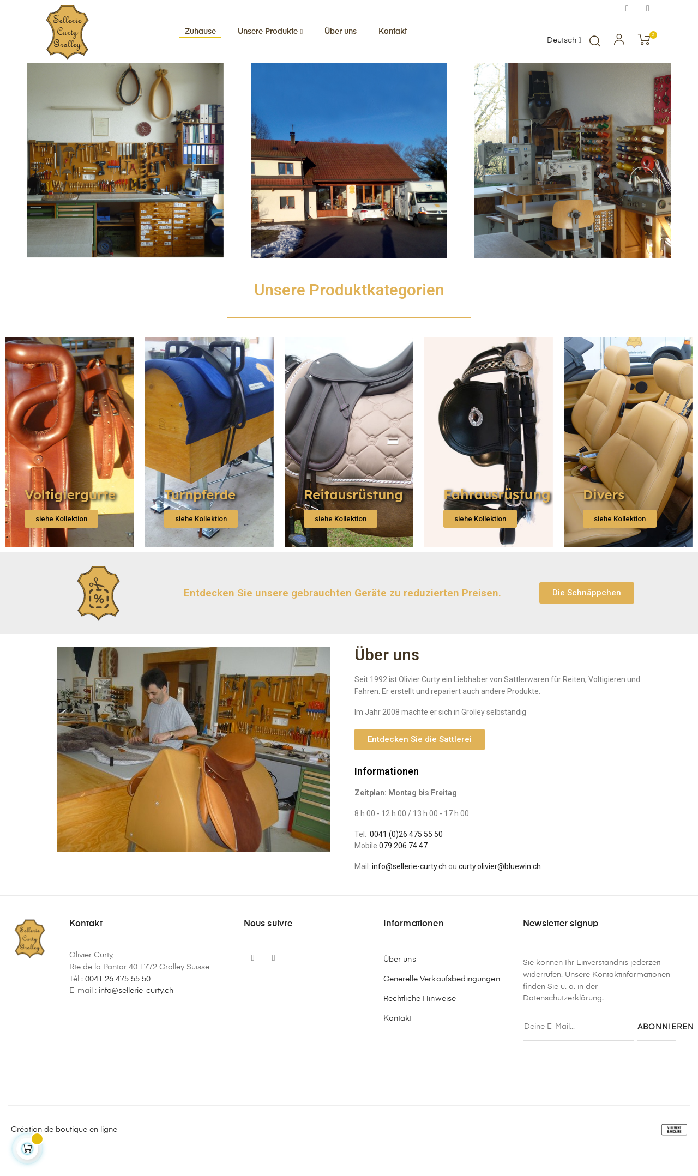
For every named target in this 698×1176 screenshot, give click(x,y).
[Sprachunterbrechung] (564, 41)
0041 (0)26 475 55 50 (406, 854)
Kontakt (397, 1039)
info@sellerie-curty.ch (409, 887)
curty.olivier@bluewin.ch (500, 887)
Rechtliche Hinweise (419, 1019)
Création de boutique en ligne (64, 1150)
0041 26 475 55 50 (118, 1000)
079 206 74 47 (403, 866)
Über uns (399, 980)
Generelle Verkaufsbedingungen (441, 1000)
